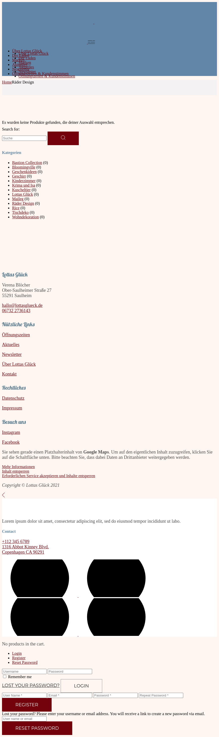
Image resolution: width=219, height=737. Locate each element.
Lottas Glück (22, 194)
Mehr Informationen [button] (18, 467)
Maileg (17, 199)
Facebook (11, 442)
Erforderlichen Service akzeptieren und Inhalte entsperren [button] (48, 476)
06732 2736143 (16, 310)
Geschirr (19, 176)
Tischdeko (20, 212)
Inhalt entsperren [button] (15, 471)
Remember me (20, 677)
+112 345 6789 (15, 541)
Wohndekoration (25, 217)
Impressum (12, 408)
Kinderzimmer (23, 181)
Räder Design (23, 203)
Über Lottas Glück (19, 364)
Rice (15, 208)
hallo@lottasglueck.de (22, 305)
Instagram (11, 432)
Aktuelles (10, 344)
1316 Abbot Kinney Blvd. (25, 546)
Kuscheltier (21, 190)
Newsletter (12, 354)
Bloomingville (23, 167)
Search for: (11, 129)
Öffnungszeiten (16, 334)
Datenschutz (13, 398)
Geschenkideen (24, 172)
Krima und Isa (23, 185)
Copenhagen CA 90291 (23, 552)
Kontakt (9, 374)
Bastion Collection (27, 162)
